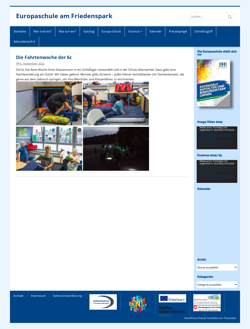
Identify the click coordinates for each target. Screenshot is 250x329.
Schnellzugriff (203, 31)
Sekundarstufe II (24, 41)
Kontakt (18, 295)
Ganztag (88, 31)
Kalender (156, 31)
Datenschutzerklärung (67, 295)
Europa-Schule (111, 31)
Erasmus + (135, 31)
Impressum (38, 295)
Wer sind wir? (42, 31)
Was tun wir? (67, 31)
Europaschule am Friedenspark (64, 16)
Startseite (19, 31)
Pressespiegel (178, 31)
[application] (217, 137)
